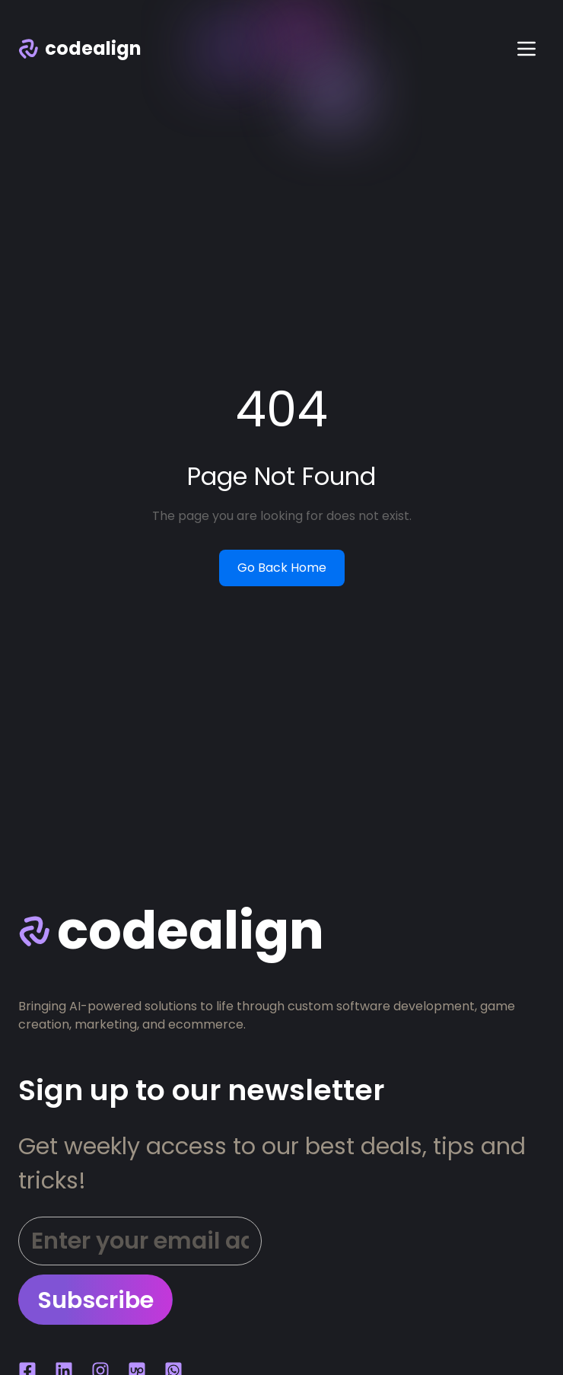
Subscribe (95, 1300)
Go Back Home (281, 567)
